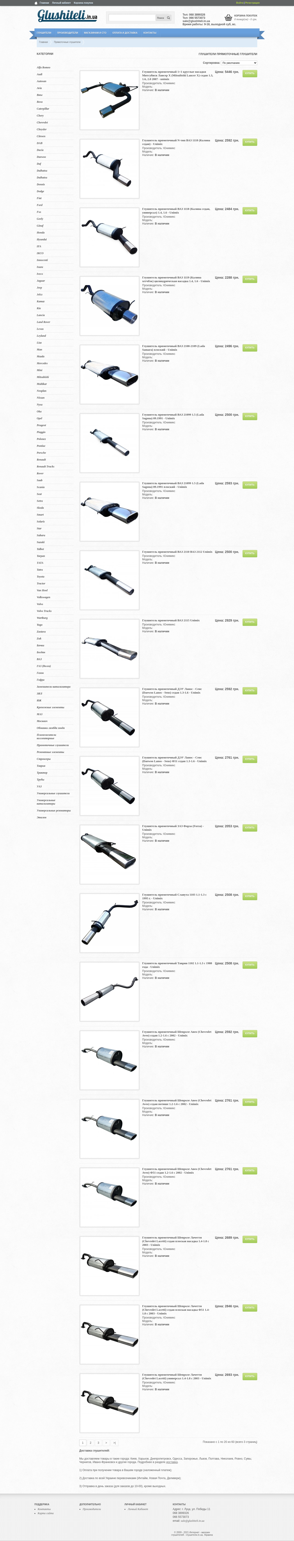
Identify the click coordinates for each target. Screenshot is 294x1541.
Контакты (149, 33)
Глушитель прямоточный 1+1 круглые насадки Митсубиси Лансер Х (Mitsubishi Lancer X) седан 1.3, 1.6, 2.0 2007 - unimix (177, 75)
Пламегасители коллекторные (46, 736)
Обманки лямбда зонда (51, 728)
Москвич (42, 721)
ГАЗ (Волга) (44, 666)
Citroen (41, 136)
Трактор (42, 772)
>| (114, 1442)
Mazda (40, 356)
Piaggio (41, 432)
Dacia (40, 150)
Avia (39, 88)
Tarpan (41, 556)
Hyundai (42, 239)
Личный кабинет (61, 3)
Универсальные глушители (53, 793)
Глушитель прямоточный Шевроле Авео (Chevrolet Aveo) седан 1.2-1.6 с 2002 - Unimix (176, 1033)
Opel (39, 418)
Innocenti (42, 260)
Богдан (41, 652)
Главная (44, 3)
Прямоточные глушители (53, 745)
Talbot (40, 549)
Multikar (42, 384)
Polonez (41, 439)
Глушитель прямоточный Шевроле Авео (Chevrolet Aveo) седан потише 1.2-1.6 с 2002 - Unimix (176, 1102)
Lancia (41, 315)
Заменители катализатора (54, 686)
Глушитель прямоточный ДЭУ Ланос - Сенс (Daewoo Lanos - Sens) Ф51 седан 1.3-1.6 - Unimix (174, 759)
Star (39, 528)
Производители (67, 33)
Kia (39, 308)
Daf (39, 163)
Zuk (39, 638)
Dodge (40, 191)
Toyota (40, 576)
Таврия (41, 765)
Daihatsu (42, 170)
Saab (39, 480)
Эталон (41, 817)
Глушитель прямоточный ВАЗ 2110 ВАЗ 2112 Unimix (177, 551)
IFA (39, 246)
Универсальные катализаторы (46, 802)
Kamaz (41, 301)
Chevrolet (42, 122)
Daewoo (41, 156)
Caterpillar (43, 108)
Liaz (39, 342)
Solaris (41, 521)
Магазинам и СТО (95, 33)
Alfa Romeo (43, 67)
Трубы (40, 779)
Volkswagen (43, 597)
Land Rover (43, 322)
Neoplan (41, 390)
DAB (39, 143)
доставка (172, 1462)
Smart (40, 514)
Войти (239, 3)
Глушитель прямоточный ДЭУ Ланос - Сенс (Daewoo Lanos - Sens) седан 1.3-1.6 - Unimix (172, 690)
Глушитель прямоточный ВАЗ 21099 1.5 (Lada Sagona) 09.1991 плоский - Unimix (173, 485)
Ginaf (40, 225)
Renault (41, 459)
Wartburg (42, 617)
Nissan (41, 397)
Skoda (40, 507)
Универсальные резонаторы (54, 810)
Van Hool (42, 590)
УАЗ (39, 786)
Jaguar (41, 280)
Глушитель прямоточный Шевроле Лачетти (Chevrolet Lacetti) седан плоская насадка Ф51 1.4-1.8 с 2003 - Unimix (175, 1309)
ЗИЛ (39, 693)
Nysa (39, 404)
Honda (41, 232)
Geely (40, 218)
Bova (39, 101)
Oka (39, 411)
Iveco (40, 273)
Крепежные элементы (50, 707)
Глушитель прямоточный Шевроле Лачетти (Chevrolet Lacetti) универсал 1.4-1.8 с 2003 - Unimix (176, 1376)
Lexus (40, 328)
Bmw (39, 95)
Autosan (41, 81)
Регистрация (252, 3)
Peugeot (41, 425)
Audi (39, 74)
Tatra (40, 569)
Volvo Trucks (44, 611)
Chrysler (42, 129)
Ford (39, 205)
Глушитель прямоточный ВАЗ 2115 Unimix (171, 620)
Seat (39, 494)
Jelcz (39, 294)
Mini (39, 370)
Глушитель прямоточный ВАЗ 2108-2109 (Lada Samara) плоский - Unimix (173, 347)
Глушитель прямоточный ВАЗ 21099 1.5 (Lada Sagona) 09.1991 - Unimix (173, 416)
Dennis (41, 184)
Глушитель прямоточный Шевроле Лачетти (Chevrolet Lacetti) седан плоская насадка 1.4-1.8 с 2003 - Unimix (175, 1241)
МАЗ (39, 714)
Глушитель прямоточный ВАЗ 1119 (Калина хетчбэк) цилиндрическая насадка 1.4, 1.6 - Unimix (176, 279)
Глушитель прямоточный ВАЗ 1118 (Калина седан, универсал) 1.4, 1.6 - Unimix (176, 210)
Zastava (41, 631)
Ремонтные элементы (50, 752)
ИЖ (39, 700)
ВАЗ (39, 659)
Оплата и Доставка (124, 33)
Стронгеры (44, 759)
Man (39, 349)
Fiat (39, 198)
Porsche (41, 452)
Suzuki (41, 542)
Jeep (39, 287)
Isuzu (40, 267)
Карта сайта (46, 1513)
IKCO (40, 253)
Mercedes (42, 363)
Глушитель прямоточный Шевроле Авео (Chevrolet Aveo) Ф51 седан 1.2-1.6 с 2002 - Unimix (176, 1170)
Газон (40, 673)
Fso (39, 212)
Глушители (44, 33)
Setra (40, 501)
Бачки (40, 645)
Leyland (41, 335)
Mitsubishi (43, 377)
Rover (40, 473)
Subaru (41, 535)
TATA (40, 562)
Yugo (39, 624)
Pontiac (41, 445)
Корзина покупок (83, 3)
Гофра (40, 679)
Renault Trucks (45, 466)
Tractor (41, 583)
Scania (41, 487)
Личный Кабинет (138, 1509)
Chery (40, 115)
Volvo (40, 604)
